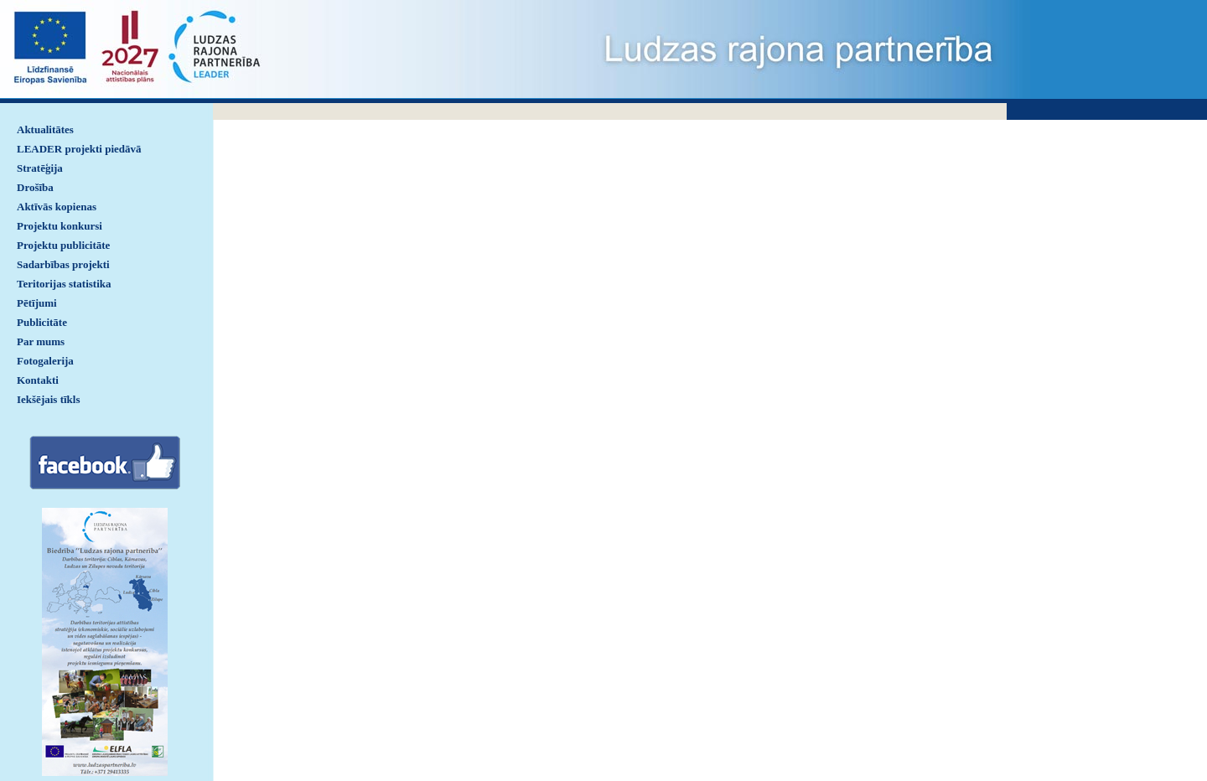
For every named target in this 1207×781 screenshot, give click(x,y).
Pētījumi (37, 303)
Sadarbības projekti (63, 264)
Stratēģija (40, 168)
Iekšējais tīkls (48, 399)
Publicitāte (42, 322)
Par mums (41, 341)
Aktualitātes (45, 129)
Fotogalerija (45, 360)
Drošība (35, 187)
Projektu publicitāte (63, 245)
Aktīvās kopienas (56, 206)
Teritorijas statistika (64, 283)
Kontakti (38, 380)
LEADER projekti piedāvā (79, 148)
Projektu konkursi (59, 226)
